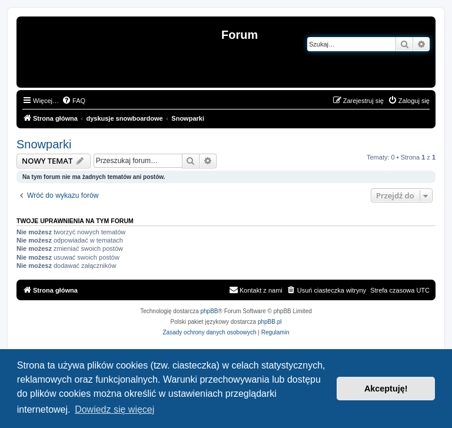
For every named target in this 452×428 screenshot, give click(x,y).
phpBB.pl (270, 321)
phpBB (209, 311)
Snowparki (43, 144)
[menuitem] (73, 101)
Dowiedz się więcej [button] (114, 409)
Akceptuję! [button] (386, 388)
